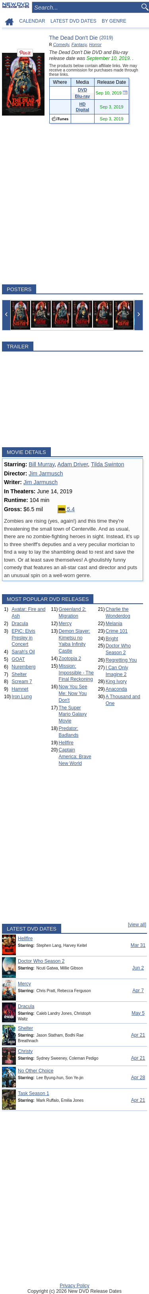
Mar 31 (138, 945)
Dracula (20, 623)
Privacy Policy (74, 1285)
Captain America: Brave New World (75, 756)
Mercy (65, 623)
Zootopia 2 (70, 658)
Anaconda (116, 689)
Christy (25, 1051)
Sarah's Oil (23, 652)
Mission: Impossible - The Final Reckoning (76, 672)
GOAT (18, 659)
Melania (114, 623)
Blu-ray (82, 96)
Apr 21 (138, 1035)
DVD (82, 89)
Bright (112, 638)
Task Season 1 (33, 1093)
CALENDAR (32, 21)
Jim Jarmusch (46, 473)
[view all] (137, 924)
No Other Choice (35, 1071)
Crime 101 (117, 631)
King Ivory (116, 681)
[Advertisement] (74, 203)
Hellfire (66, 742)
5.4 (66, 509)
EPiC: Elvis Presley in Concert (23, 637)
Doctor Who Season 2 (41, 961)
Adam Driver (72, 464)
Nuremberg (23, 667)
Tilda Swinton (107, 464)
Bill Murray (41, 464)
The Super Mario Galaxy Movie (73, 714)
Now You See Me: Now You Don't (73, 693)
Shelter (19, 674)
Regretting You (121, 660)
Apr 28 (138, 1077)
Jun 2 (138, 968)
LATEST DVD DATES (73, 21)
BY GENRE (114, 21)
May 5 (138, 1013)
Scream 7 (22, 681)
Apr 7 (138, 990)
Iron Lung (22, 696)
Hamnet (20, 689)
